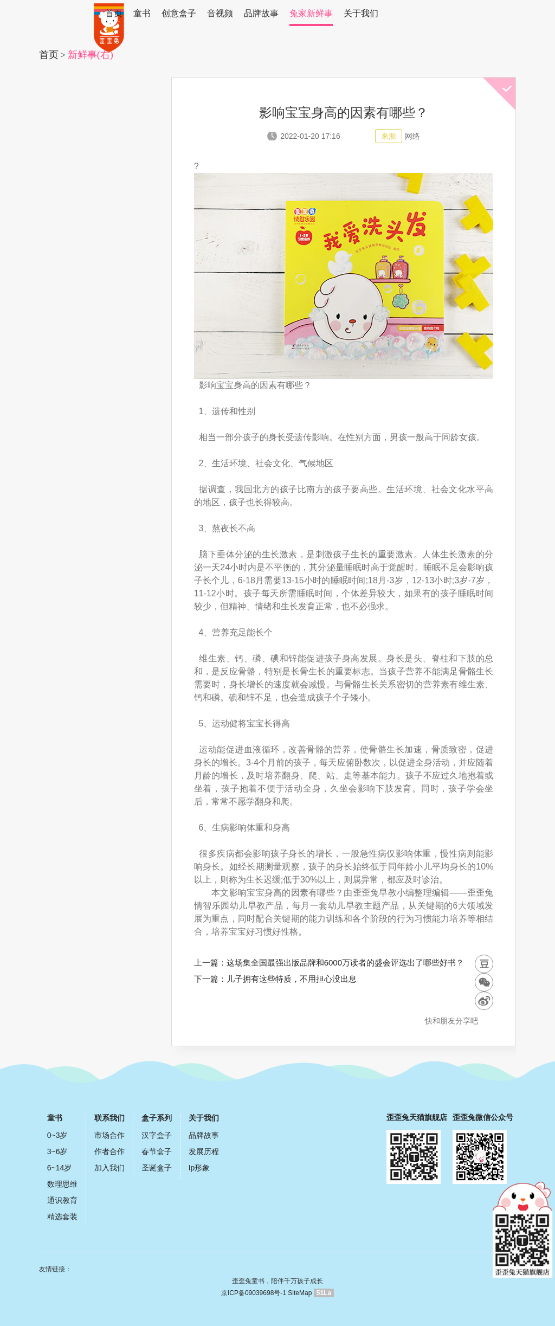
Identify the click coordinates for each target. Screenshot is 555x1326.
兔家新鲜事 (311, 13)
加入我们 (109, 1167)
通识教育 (62, 1200)
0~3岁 (57, 1135)
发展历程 (204, 1151)
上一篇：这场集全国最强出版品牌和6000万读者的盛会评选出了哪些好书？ (329, 962)
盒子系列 (156, 1118)
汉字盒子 (156, 1135)
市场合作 (109, 1135)
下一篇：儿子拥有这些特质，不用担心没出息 (275, 978)
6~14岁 (59, 1167)
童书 (142, 13)
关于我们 (361, 13)
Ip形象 (199, 1167)
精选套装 (62, 1216)
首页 (113, 13)
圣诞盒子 (156, 1167)
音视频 (220, 13)
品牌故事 (261, 13)
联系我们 (109, 1118)
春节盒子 (156, 1151)
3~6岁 (57, 1151)
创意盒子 (179, 13)
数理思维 (62, 1184)
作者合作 (109, 1151)
